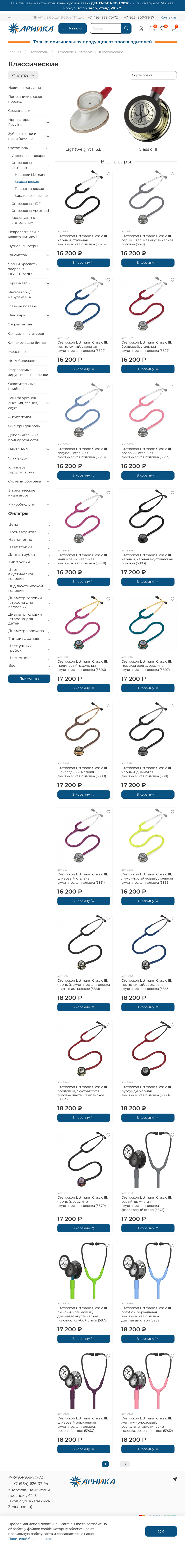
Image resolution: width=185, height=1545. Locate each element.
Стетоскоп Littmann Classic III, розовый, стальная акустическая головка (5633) (146, 453)
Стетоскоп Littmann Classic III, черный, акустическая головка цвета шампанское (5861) (83, 985)
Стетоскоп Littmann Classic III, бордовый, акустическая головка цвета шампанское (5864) (82, 1093)
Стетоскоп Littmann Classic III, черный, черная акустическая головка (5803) (147, 559)
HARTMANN (18, 449)
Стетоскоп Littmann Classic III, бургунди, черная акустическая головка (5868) (146, 1091)
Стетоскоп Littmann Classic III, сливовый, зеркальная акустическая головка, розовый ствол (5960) (82, 1424)
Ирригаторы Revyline (19, 122)
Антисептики (19, 417)
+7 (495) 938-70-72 (103, 17)
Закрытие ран (20, 324)
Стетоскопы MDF (26, 204)
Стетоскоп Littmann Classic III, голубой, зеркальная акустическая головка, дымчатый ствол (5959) (146, 1314)
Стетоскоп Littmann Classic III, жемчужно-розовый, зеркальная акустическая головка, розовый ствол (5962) (147, 1424)
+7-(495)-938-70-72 (25, 1477)
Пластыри (17, 315)
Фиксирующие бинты (27, 343)
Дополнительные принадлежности (23, 437)
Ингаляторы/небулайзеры (20, 294)
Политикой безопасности (30, 1539)
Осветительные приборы (22, 386)
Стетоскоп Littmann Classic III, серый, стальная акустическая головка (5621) (147, 240)
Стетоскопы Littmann (74, 52)
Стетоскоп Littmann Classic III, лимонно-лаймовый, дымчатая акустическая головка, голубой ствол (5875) (82, 1314)
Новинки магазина (24, 88)
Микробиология (22, 504)
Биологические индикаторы (21, 492)
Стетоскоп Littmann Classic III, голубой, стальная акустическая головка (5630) (82, 453)
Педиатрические (29, 189)
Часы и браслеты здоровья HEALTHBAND (22, 269)
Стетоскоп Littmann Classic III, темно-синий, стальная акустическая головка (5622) (82, 346)
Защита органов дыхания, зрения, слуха (23, 403)
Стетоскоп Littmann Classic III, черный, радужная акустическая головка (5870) (82, 1201)
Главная (15, 52)
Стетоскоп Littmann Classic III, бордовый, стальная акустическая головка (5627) (146, 346)
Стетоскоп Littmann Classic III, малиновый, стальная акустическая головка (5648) (82, 559)
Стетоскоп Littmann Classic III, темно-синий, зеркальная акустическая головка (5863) (146, 985)
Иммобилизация (22, 361)
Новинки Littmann (31, 175)
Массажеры (18, 352)
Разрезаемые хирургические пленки (28, 372)
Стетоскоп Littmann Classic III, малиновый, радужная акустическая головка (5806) (82, 665)
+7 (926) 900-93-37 (139, 17)
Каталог (72, 28)
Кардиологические (31, 196)
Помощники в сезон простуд (25, 99)
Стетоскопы (38, 52)
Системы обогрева (24, 481)
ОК (161, 1531)
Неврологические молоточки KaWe (24, 234)
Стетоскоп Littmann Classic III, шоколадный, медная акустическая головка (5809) (82, 772)
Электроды (17, 458)
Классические (27, 182)
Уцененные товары (28, 156)
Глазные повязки (22, 306)
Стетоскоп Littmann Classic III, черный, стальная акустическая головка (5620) (82, 240)
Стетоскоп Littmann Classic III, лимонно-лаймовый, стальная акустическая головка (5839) (147, 878)
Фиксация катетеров (26, 334)
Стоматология (20, 111)
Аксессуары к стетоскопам (23, 220)
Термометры (19, 283)
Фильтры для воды (24, 426)
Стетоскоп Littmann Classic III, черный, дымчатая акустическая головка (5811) (146, 772)
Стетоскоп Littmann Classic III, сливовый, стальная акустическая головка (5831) (82, 878)
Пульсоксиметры (23, 246)
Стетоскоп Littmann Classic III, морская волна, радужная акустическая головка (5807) (146, 665)
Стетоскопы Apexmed (30, 211)
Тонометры (18, 255)
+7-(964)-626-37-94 (30, 1483)
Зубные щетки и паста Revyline (22, 136)
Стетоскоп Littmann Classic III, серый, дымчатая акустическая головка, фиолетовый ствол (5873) (146, 1203)
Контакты (169, 17)
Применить (29, 678)
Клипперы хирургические (21, 469)
